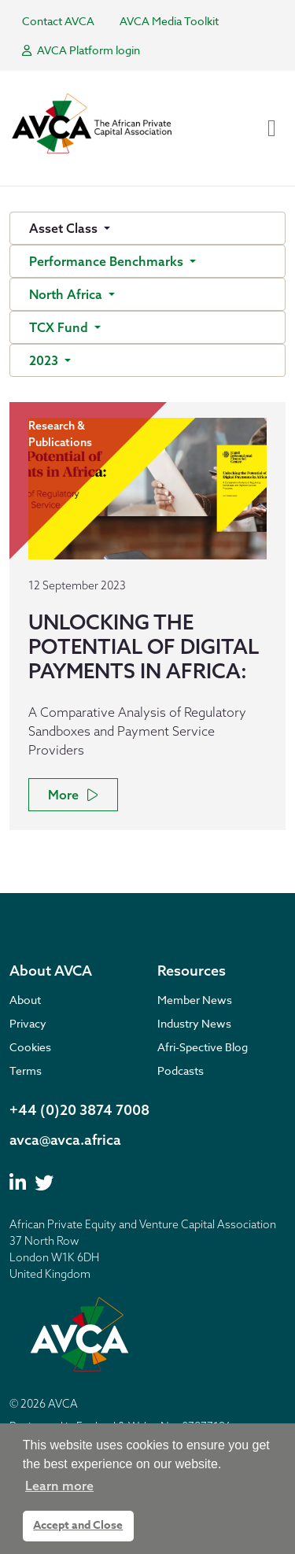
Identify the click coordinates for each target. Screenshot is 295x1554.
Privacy (27, 1023)
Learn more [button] (59, 1485)
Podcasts (180, 1070)
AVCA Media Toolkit (169, 20)
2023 (45, 360)
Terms (25, 1070)
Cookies (30, 1046)
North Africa (67, 294)
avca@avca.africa (65, 1140)
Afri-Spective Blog (202, 1046)
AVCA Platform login (81, 49)
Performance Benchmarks (107, 261)
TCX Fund (60, 327)
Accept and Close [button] (78, 1525)
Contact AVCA (58, 20)
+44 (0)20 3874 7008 (79, 1110)
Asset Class (65, 228)
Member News (194, 999)
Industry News (194, 1023)
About (25, 999)
